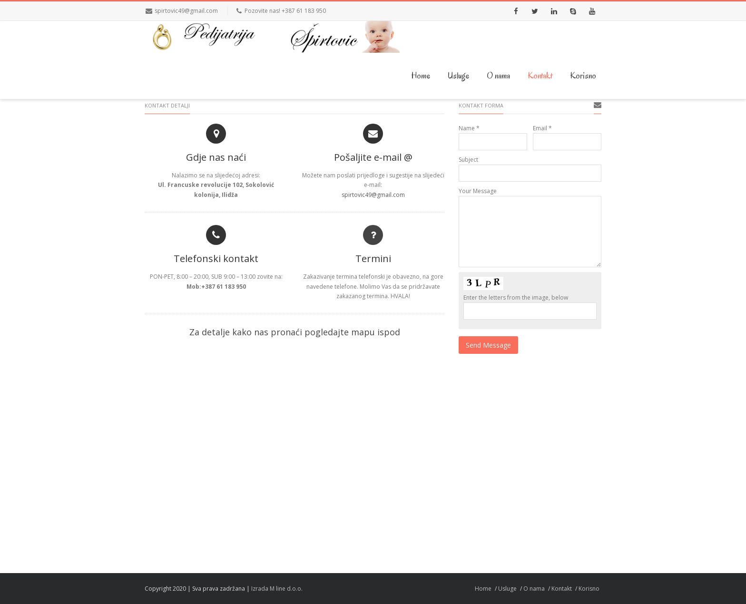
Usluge (458, 75)
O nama (498, 75)
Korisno (583, 75)
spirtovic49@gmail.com (186, 11)
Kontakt (540, 75)
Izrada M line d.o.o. (277, 589)
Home (420, 75)
